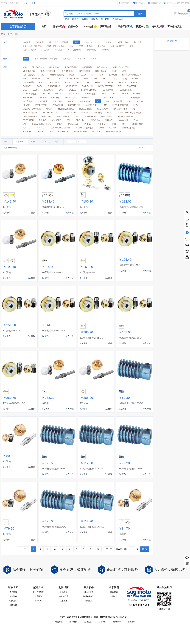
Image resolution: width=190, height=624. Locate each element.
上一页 (23, 549)
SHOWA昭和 (28, 82)
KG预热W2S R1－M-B (129, 265)
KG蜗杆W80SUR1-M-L (53, 207)
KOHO (140, 101)
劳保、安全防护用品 (55, 46)
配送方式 (131, 622)
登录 (25, 3)
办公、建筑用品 (74, 50)
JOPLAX (71, 101)
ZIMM (48, 79)
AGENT (68, 82)
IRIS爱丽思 (135, 97)
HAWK (103, 94)
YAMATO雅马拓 (128, 128)
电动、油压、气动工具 (32, 46)
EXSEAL (72, 90)
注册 (33, 3)
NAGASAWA (102, 109)
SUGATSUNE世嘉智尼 (41, 124)
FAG (86, 79)
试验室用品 (91, 50)
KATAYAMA (85, 101)
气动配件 (107, 42)
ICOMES (42, 97)
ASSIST (134, 82)
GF (92, 75)
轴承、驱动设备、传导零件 (46, 59)
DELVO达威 (102, 67)
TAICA (59, 124)
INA (96, 97)
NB (134, 109)
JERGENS (57, 101)
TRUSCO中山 (38, 67)
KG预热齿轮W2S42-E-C (91, 338)
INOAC (122, 97)
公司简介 (117, 622)
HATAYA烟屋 (89, 94)
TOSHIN (26, 128)
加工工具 (39, 42)
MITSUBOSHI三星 (120, 105)
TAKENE (87, 124)
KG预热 (7, 207)
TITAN (113, 124)
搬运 (131, 46)
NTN (109, 113)
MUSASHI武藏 (85, 109)
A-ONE (111, 82)
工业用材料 (80, 59)
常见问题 (63, 592)
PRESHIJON (28, 120)
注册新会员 (63, 596)
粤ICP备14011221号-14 (117, 617)
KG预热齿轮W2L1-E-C (14, 403)
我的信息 (125, 3)
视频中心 (140, 26)
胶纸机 (94, 19)
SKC (136, 120)
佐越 (125, 79)
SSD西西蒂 (87, 67)
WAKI (101, 128)
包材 (71, 46)
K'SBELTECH (41, 105)
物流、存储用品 (117, 46)
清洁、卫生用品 (29, 50)
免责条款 (59, 622)
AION (79, 82)
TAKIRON (101, 124)
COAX (83, 75)
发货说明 (38, 601)
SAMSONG (56, 120)
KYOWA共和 (57, 105)
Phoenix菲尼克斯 (57, 75)
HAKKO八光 (63, 132)
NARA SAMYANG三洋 (131, 75)
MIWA (135, 105)
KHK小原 (118, 101)
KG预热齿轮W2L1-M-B (130, 338)
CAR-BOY (27, 86)
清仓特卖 (57, 26)
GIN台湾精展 (100, 71)
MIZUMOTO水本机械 (32, 109)
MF (105, 105)
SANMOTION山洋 (113, 132)
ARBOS (122, 82)
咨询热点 (88, 622)
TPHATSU (39, 128)
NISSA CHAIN (70, 113)
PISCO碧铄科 (71, 67)
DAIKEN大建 (87, 86)
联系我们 (114, 592)
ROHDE (42, 120)
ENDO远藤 (49, 90)
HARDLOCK (73, 94)
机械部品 (66, 59)
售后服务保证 (88, 596)
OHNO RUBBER (30, 116)
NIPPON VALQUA (50, 113)
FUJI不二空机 (107, 90)
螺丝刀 (75, 19)
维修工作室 (124, 26)
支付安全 (114, 596)
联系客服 (63, 601)
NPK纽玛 (98, 113)
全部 (25, 67)
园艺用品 (58, 50)
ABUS (41, 82)
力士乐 (72, 75)
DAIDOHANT (71, 86)
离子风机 (105, 19)
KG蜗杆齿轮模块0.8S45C (131, 207)
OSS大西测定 (107, 116)
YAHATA (112, 128)
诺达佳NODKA (67, 71)
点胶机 (85, 19)
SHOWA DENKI (72, 79)
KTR (25, 79)
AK (88, 82)
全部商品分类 (17, 26)
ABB (42, 75)
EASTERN (131, 86)
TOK (123, 124)
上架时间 (19, 141)
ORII (76, 116)
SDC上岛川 (81, 120)
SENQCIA (95, 120)
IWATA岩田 (43, 101)
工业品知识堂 (174, 26)
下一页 (109, 549)
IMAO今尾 (85, 97)
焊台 (67, 19)
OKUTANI (46, 116)
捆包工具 (101, 46)
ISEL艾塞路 (28, 101)
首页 (44, 26)
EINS (25, 90)
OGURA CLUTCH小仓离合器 (129, 113)
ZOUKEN (113, 75)
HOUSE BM (28, 97)
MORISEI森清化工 (66, 109)
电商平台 (139, 3)
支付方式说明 (38, 592)
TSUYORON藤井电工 (84, 128)
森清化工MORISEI (48, 71)
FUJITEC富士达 (29, 94)
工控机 (93, 59)
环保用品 (45, 50)
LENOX (40, 132)
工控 (10, 34)
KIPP (129, 101)
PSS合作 (88, 26)
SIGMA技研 (123, 120)
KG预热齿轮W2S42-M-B (53, 330)
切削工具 (26, 42)
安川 (101, 75)
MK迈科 (49, 109)
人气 (45, 141)
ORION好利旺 (90, 116)
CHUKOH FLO (54, 86)
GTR (58, 79)
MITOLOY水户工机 (121, 67)
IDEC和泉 (55, 97)
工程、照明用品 (85, 46)
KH (107, 101)
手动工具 (137, 42)
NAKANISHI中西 (120, 109)
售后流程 (13, 592)
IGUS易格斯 (70, 97)
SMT (25, 124)
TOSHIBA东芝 (136, 124)
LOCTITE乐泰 (74, 105)
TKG (51, 132)
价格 (33, 141)
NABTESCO (84, 71)
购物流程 (13, 596)
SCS (68, 120)
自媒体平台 (156, 3)
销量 (6, 141)
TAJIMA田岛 (73, 124)
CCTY (39, 86)
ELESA (36, 90)
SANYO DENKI (80, 132)
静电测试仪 (117, 19)
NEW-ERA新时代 (30, 113)
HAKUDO (46, 94)
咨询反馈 (156, 26)
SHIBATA (109, 120)
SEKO (105, 79)
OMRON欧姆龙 (62, 116)
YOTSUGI (27, 132)
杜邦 (124, 71)
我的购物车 (183, 13)
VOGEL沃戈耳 (29, 71)
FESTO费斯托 (29, 75)
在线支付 (13, 605)
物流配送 (38, 596)
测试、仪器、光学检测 (58, 42)
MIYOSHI (96, 132)
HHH (114, 94)
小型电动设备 (122, 42)
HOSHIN (137, 94)
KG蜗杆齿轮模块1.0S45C (131, 403)
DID (119, 86)
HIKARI (124, 94)
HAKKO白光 (54, 67)
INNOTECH (109, 97)
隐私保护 (73, 622)
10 (98, 549)
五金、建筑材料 (91, 42)
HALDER (59, 94)
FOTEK (135, 79)
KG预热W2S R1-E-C (12, 330)
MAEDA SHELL (92, 105)
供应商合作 (106, 26)
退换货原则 (88, 592)
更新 (57, 141)
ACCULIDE (54, 82)
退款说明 (88, 601)
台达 (115, 79)
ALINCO (98, 82)
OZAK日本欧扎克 (125, 116)
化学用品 (105, 50)
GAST (114, 71)
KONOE (26, 105)
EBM (95, 79)
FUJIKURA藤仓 (125, 90)
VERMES (36, 79)
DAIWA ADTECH (105, 86)
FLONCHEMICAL (88, 90)
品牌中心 (73, 26)
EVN (61, 90)
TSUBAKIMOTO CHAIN (60, 128)
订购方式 (13, 601)
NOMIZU (85, 113)
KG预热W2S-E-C (88, 272)
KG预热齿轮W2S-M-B (52, 272)
